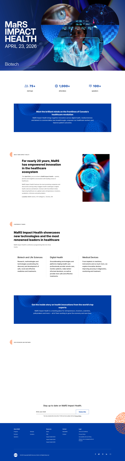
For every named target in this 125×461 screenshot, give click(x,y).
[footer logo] (15, 455)
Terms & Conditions (83, 431)
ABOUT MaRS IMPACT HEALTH (21, 155)
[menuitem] (22, 432)
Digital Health (56, 258)
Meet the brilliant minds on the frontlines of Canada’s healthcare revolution (62, 113)
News (47, 431)
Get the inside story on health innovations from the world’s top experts (62, 306)
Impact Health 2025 (50, 442)
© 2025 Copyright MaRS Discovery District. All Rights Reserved (34, 455)
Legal (80, 429)
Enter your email (41, 412)
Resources (48, 429)
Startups (32, 431)
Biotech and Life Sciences (30, 258)
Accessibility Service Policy (85, 436)
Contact (64, 429)
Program (16, 431)
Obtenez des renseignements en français (86, 440)
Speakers (16, 436)
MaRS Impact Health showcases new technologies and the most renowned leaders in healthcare (37, 237)
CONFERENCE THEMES (19, 225)
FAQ (47, 434)
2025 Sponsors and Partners (22, 343)
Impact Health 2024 (50, 439)
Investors (32, 434)
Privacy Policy (78, 416)
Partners (16, 434)
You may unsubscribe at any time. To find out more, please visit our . (62, 416)
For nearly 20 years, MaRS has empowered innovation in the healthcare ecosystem (41, 168)
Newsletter (65, 431)
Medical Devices (90, 259)
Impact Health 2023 (50, 436)
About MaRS (17, 429)
